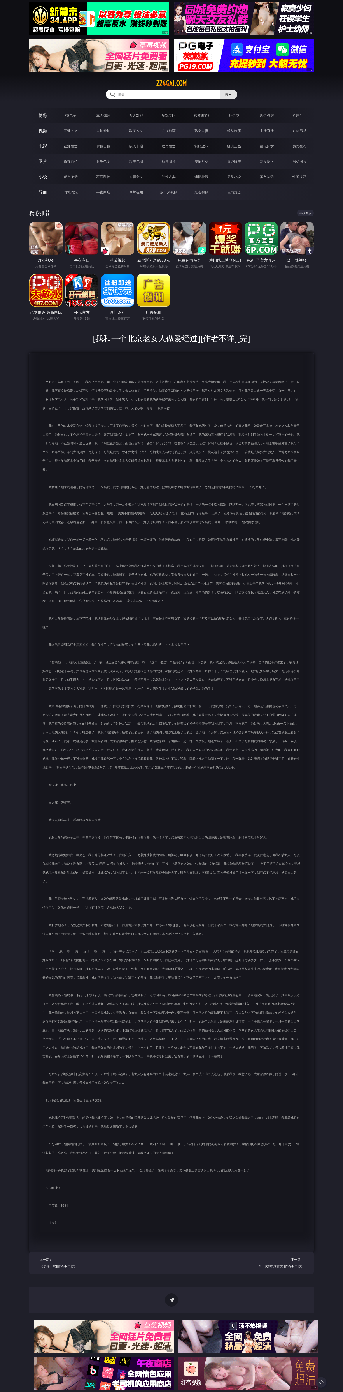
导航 (42, 192)
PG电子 (70, 115)
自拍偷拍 (103, 130)
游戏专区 (169, 115)
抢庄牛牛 (299, 115)
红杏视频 (201, 192)
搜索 (228, 94)
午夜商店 (103, 192)
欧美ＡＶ (136, 130)
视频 (42, 131)
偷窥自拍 (71, 161)
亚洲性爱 (71, 146)
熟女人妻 (201, 130)
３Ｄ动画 (169, 130)
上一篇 (68, 1263)
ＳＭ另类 (299, 130)
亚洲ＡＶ (71, 130)
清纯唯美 (234, 161)
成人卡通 (136, 146)
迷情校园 (201, 176)
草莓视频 (136, 192)
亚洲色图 (103, 161)
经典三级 (234, 146)
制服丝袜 (201, 146)
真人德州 (103, 115)
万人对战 (136, 115)
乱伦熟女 (267, 146)
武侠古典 (169, 176)
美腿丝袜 (201, 161)
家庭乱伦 (103, 176)
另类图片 (299, 161)
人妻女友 (136, 176)
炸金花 (234, 115)
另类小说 (234, 176)
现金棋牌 (267, 115)
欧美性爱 (169, 146)
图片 (42, 161)
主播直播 (267, 130)
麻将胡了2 (201, 115)
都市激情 (71, 176)
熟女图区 (267, 161)
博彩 (42, 115)
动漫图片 (169, 161)
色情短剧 (234, 192)
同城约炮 (71, 192)
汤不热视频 (168, 192)
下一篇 (274, 1263)
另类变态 (299, 146)
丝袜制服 (234, 130)
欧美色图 (136, 161)
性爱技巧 (299, 176)
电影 (42, 146)
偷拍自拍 (103, 146)
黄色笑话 (267, 176)
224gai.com (171, 83)
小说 (42, 177)
